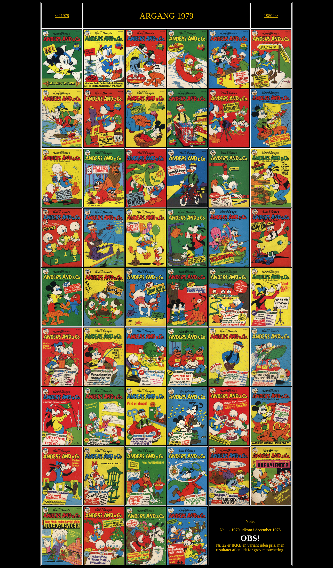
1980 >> (271, 15)
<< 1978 (62, 15)
